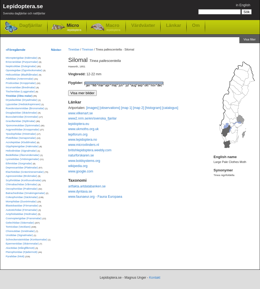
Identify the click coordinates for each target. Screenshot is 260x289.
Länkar (173, 25)
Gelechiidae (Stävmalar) (20, 222)
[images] (92, 108)
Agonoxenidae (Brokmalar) (21, 175)
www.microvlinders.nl (83, 145)
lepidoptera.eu (78, 124)
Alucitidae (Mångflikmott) (20, 247)
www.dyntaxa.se (80, 191)
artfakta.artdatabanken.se (87, 186)
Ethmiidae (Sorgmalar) (19, 163)
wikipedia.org (77, 166)
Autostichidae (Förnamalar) (21, 209)
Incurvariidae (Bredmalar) (21, 87)
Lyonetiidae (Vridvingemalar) (22, 159)
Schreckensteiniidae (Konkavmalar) (26, 239)
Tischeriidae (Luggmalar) (20, 91)
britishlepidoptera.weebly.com (89, 150)
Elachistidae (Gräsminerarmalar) (25, 171)
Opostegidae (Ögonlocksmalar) (24, 70)
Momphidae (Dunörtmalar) (21, 201)
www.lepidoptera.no (82, 140)
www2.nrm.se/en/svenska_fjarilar (92, 118)
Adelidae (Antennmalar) (19, 78)
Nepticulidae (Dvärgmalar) (21, 66)
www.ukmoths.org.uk (83, 129)
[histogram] (153, 108)
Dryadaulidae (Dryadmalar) (21, 99)
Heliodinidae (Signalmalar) (21, 150)
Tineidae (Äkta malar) (19, 95)
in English (243, 5)
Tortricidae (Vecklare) (18, 226)
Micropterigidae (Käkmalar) (21, 57)
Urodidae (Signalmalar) (19, 235)
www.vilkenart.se (80, 113)
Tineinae (87, 49)
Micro (74, 27)
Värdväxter (143, 25)
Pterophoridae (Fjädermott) (21, 251)
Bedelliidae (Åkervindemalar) (22, 154)
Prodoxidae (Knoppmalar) (21, 82)
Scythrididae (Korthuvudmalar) (23, 180)
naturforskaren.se (81, 155)
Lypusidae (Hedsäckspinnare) (23, 104)
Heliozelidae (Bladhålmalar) (22, 74)
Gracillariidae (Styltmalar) (20, 121)
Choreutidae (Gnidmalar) (20, 231)
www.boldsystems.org (84, 161)
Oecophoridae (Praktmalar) (21, 188)
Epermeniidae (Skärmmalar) (22, 243)
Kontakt (154, 277)
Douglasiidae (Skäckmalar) (21, 112)
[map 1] (126, 108)
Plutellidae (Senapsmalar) (21, 137)
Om (196, 25)
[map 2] (138, 108)
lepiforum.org (77, 134)
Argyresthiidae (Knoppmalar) (22, 129)
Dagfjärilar (30, 25)
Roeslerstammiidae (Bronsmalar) (25, 108)
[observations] (110, 108)
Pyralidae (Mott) (15, 256)
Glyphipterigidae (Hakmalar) (22, 146)
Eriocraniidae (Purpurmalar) (22, 61)
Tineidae (74, 49)
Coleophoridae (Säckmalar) (22, 197)
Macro (113, 27)
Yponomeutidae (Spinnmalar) (23, 125)
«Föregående (16, 49)
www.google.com (80, 171)
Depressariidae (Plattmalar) (22, 167)
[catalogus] (170, 108)
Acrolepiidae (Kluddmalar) (21, 142)
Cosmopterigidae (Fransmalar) (24, 218)
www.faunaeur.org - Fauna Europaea (95, 197)
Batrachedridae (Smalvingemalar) (25, 192)
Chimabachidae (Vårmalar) (21, 184)
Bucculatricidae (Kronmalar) (22, 116)
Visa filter (249, 39)
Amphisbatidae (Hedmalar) (21, 213)
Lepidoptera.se (24, 10)
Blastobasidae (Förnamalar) (22, 205)
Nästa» (56, 49)
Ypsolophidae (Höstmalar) (21, 133)
